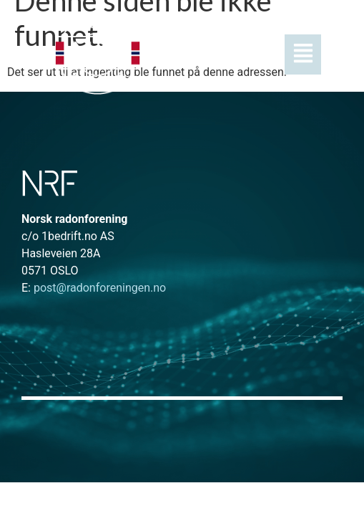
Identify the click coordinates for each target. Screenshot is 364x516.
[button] (246, 54)
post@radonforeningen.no (93, 288)
